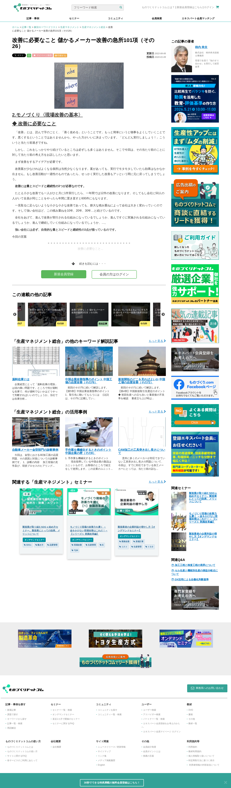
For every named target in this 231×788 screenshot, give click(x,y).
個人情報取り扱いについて (201, 756)
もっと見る (157, 340)
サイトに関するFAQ (17, 756)
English (101, 765)
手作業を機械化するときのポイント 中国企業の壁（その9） (88, 451)
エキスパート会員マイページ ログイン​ (161, 731)
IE (102, 545)
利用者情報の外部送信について (204, 765)
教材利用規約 (194, 751)
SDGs (27, 545)
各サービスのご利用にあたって (22, 760)
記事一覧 (26, 27)
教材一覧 (192, 723)
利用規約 (192, 747)
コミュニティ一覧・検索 (110, 714)
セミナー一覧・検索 (62, 710)
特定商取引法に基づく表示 (201, 760)
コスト (123, 547)
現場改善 (77, 545)
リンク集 (102, 756)
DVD (190, 710)
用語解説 (11, 728)
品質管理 (52, 545)
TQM (75, 550)
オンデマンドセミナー (34, 540)
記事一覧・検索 (14, 723)
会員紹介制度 (149, 747)
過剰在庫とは (20, 379)
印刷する (60, 55)
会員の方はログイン (114, 274)
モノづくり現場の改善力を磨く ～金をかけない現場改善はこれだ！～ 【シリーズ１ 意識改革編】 (203, 517)
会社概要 (57, 747)
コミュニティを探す (107, 710)
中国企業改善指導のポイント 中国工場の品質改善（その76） (88, 381)
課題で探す (12, 714)
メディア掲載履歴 (106, 760)
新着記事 (11, 710)
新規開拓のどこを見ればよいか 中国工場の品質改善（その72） (141, 381)
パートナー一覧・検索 (154, 719)
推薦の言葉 (148, 756)
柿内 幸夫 (201, 47)
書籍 (190, 714)
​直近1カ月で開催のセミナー (66, 719)
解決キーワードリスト (46, 27)
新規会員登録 (63, 274)
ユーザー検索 (149, 710)
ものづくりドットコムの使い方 (22, 751)
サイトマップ (104, 751)
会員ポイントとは (151, 751)
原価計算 (138, 541)
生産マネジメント (69, 27)
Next (163, 314)
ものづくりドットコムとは (20, 747)
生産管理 (91, 545)
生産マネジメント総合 (93, 27)
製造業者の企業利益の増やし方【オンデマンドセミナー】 (203, 536)
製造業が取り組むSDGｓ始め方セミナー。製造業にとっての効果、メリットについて (203, 497)
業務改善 (124, 541)
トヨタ (149, 547)
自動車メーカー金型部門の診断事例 (35, 449)
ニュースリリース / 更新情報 (112, 747)
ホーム (15, 27)
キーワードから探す (17, 719)
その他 (191, 719)
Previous (15, 314)
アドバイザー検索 (151, 714)
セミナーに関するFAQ (63, 723)
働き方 (39, 545)
